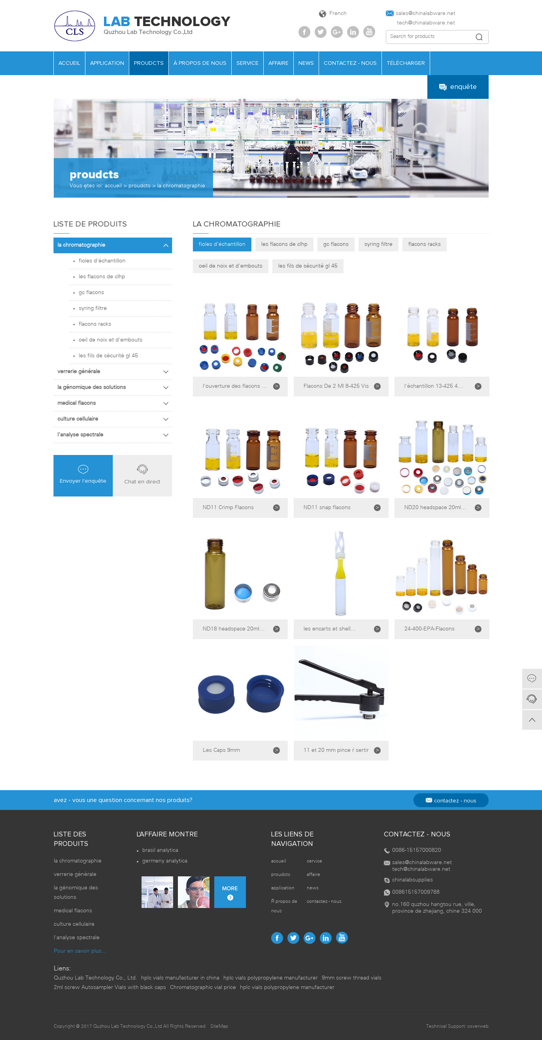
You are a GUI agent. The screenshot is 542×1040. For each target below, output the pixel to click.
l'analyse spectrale (109, 435)
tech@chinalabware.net (420, 23)
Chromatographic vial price (203, 987)
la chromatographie (181, 186)
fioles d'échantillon (235, 244)
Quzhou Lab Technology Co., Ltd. (95, 978)
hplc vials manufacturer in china (180, 978)
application (107, 63)
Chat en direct (137, 474)
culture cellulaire (109, 419)
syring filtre (391, 244)
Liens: (62, 969)
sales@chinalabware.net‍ (420, 13)
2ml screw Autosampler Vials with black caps (110, 987)
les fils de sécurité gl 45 (320, 266)
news (306, 63)
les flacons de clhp (297, 244)
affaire (278, 63)
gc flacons (348, 244)
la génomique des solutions (109, 387)
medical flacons (109, 403)
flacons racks (437, 244)
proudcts (149, 63)
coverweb (478, 1026)
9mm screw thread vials (351, 978)
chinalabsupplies (412, 880)
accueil (69, 63)
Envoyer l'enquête (78, 474)
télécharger (406, 63)
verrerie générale (109, 371)
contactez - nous (350, 63)
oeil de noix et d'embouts (243, 266)
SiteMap (219, 1026)
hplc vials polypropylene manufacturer (270, 978)
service (247, 63)
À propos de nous (200, 63)
